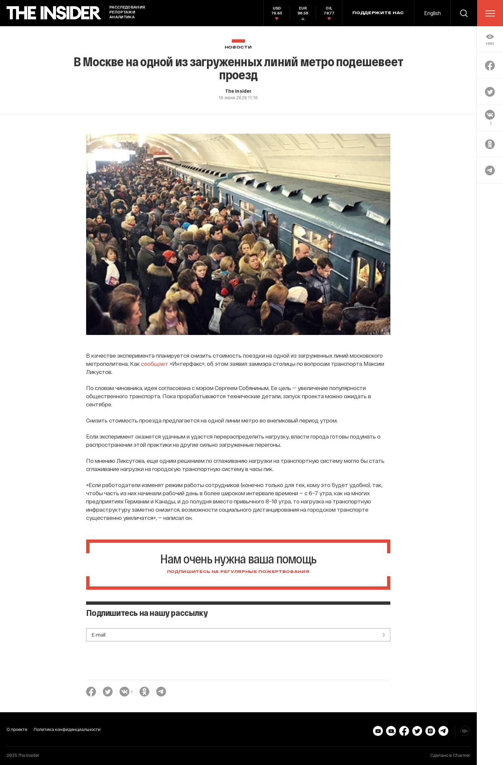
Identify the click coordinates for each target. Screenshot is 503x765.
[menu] (490, 13)
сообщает (154, 363)
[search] (464, 13)
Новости (238, 47)
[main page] (54, 13)
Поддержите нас (378, 13)
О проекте (17, 729)
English (432, 13)
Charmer (461, 755)
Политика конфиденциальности (67, 729)
